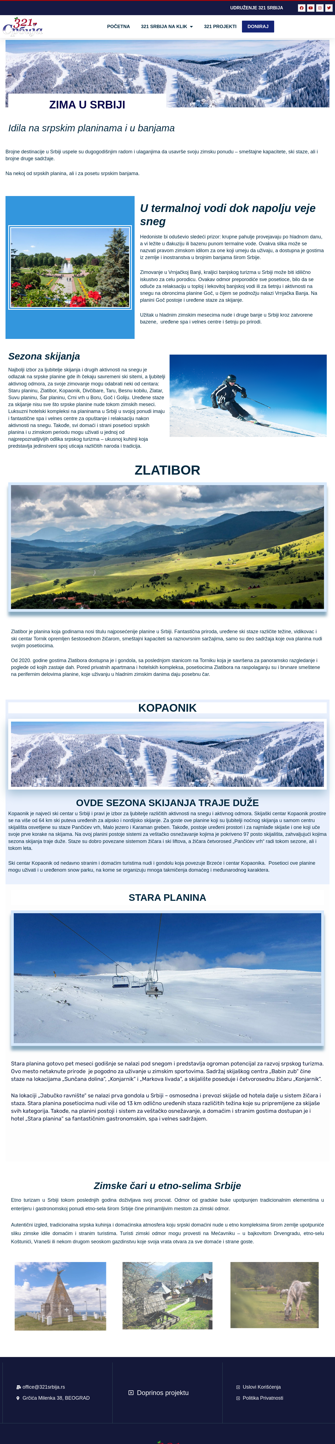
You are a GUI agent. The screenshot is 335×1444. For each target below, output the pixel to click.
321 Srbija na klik (167, 26)
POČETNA (118, 26)
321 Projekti (220, 26)
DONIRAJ (258, 26)
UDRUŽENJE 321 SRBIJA (256, 8)
